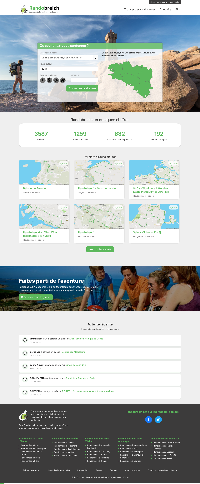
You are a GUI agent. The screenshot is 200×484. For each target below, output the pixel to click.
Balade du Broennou (36, 188)
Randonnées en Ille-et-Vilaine (97, 439)
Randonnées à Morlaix (64, 452)
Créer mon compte (158, 2)
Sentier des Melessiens (73, 351)
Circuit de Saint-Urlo (76, 364)
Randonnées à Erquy (30, 445)
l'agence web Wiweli (119, 477)
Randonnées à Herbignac (131, 451)
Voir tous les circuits (100, 249)
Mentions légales (132, 470)
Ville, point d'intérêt (48, 52)
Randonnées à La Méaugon (33, 448)
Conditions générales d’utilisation (162, 470)
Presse (99, 470)
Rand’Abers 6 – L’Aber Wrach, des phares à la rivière (41, 233)
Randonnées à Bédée (97, 454)
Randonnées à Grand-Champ (166, 442)
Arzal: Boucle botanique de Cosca (86, 338)
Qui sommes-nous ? (31, 470)
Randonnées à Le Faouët (164, 455)
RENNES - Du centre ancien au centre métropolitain (88, 391)
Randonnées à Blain (129, 448)
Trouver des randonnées (82, 88)
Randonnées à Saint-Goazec (67, 448)
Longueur (75, 75)
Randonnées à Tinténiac (98, 457)
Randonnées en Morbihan (165, 438)
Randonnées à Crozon (64, 442)
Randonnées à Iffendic (97, 460)
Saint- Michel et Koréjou (148, 232)
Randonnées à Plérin (30, 460)
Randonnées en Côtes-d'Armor (31, 439)
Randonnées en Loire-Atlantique (130, 439)
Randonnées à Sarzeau (163, 451)
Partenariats (82, 470)
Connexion (175, 2)
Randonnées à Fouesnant (65, 445)
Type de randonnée (49, 75)
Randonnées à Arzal (162, 458)
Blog (178, 9)
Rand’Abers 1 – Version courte (97, 188)
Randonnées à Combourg (98, 451)
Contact (113, 470)
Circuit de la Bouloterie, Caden (80, 378)
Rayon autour (46, 63)
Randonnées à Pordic (30, 457)
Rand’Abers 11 (86, 232)
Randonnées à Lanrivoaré (65, 455)
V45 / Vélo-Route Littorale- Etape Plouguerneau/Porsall (151, 189)
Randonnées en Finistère (65, 438)
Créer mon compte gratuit (35, 296)
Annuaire (165, 9)
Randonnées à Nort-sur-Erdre (133, 445)
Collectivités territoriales (59, 470)
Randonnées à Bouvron (130, 460)
